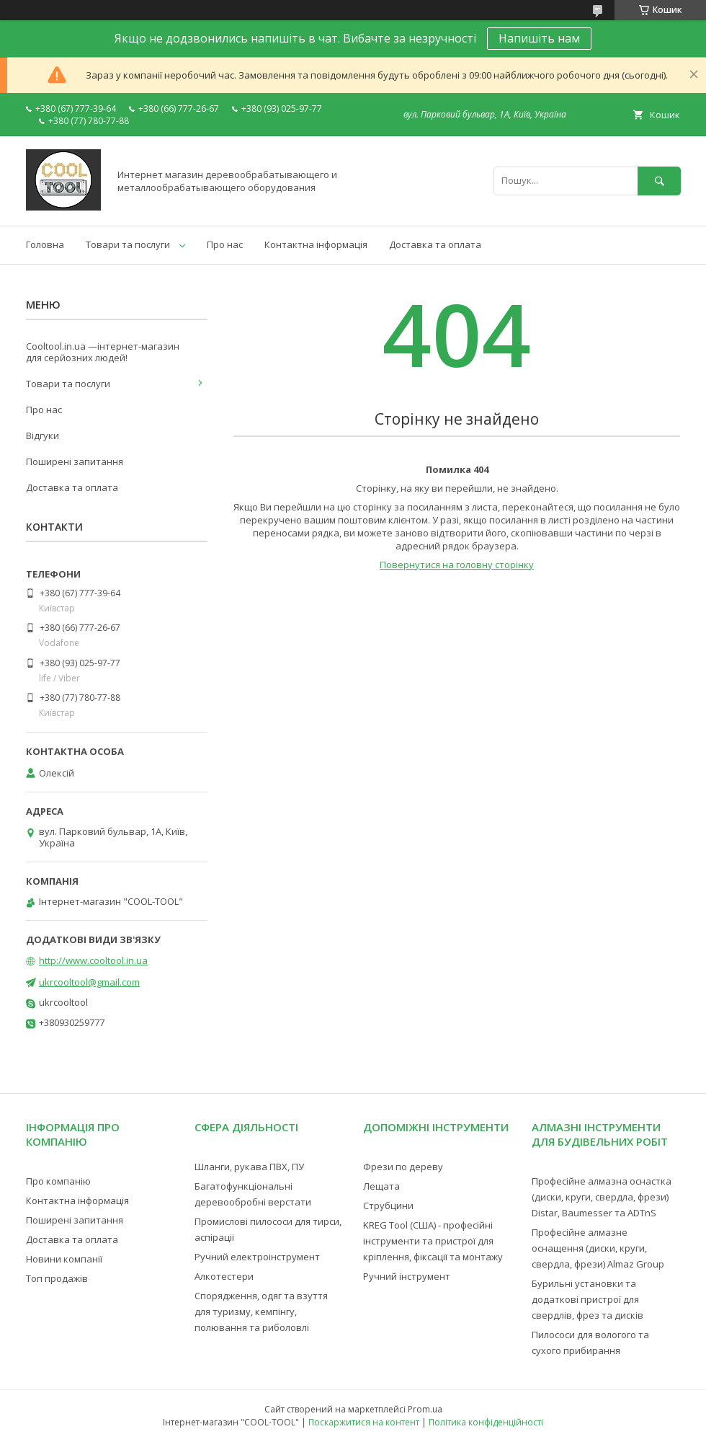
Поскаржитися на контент (363, 1422)
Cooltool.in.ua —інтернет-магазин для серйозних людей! (102, 352)
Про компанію (58, 1181)
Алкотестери (224, 1276)
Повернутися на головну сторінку (457, 564)
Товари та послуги (128, 244)
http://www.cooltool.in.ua (93, 960)
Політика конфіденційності (486, 1422)
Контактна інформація (315, 244)
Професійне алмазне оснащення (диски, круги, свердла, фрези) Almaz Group (598, 1248)
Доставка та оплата (435, 244)
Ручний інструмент (406, 1276)
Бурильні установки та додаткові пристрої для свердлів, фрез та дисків (587, 1299)
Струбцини (388, 1205)
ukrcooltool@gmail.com (89, 982)
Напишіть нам (539, 38)
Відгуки (42, 435)
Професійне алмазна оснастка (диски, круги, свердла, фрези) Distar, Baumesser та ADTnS (601, 1197)
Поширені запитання (74, 461)
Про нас (225, 244)
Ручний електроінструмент (257, 1256)
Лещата (381, 1186)
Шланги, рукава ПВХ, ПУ (249, 1166)
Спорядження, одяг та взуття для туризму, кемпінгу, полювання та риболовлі (261, 1311)
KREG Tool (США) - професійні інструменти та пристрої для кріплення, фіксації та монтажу (433, 1240)
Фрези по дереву (403, 1166)
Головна (45, 244)
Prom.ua (425, 1409)
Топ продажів (57, 1278)
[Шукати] (659, 181)
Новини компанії (64, 1258)
